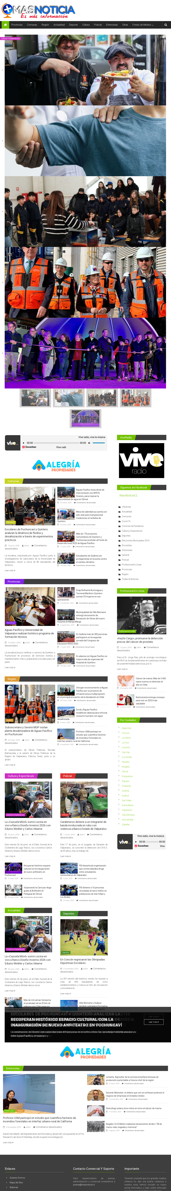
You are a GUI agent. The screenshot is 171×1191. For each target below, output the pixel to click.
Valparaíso (127, 789)
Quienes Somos (17, 1156)
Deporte (73, 24)
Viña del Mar (127, 799)
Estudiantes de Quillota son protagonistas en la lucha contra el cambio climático (91, 537)
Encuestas (127, 524)
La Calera (126, 717)
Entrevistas (112, 24)
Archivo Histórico (18, 1171)
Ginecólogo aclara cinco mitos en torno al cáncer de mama (133, 1087)
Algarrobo (126, 707)
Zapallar (126, 803)
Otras (125, 24)
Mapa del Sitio (16, 1161)
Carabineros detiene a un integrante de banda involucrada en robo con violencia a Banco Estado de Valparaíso (83, 804)
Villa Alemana (128, 794)
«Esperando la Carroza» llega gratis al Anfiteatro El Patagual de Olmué (37, 869)
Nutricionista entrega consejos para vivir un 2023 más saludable (150, 679)
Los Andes (127, 736)
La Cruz (125, 721)
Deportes (65, 931)
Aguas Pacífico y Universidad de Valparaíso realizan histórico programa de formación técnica (29, 612)
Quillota (125, 770)
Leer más (154, 1001)
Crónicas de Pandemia (132, 505)
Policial (98, 24)
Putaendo (126, 765)
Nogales (126, 746)
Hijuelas (125, 741)
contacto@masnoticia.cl (92, 1173)
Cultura (86, 24)
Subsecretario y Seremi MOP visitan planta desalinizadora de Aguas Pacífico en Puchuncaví (28, 710)
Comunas (32, 24)
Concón (126, 712)
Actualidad (59, 24)
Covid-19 (126, 500)
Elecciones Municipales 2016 (135, 519)
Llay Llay (126, 731)
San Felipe (126, 779)
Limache (126, 726)
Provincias (16, 24)
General (125, 534)
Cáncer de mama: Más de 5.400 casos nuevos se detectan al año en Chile (151, 660)
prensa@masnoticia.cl (84, 1163)
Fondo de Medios (142, 24)
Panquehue (127, 755)
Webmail (14, 1166)
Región (45, 24)
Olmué (125, 750)
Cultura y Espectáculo (10, 38)
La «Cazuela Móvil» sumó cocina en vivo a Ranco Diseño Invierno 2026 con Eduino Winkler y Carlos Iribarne (28, 804)
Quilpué (125, 774)
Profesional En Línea (131, 543)
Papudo (125, 760)
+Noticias (126, 486)
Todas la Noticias (130, 558)
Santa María (127, 784)
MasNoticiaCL (128, 474)
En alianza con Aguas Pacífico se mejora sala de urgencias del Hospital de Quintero (91, 638)
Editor (26, 525)
